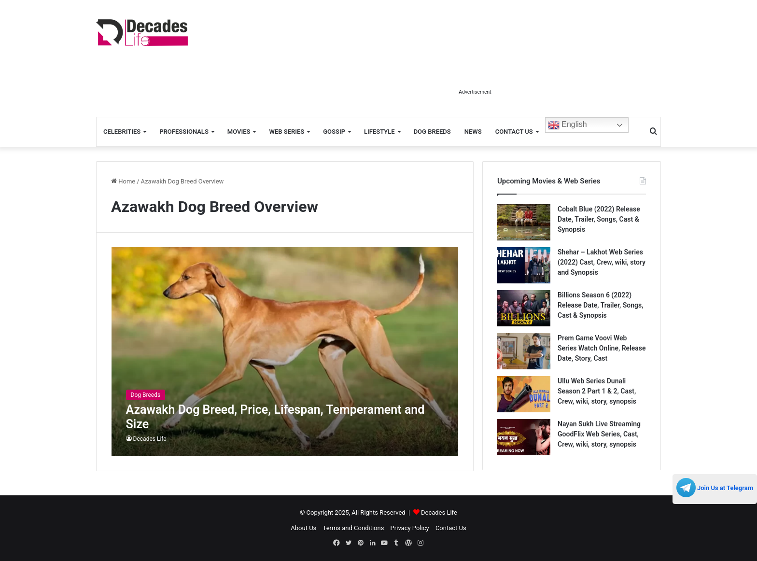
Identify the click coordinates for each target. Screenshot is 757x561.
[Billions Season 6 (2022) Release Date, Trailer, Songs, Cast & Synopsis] (523, 308)
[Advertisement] (475, 62)
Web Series (286, 131)
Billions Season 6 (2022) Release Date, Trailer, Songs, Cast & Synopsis (600, 305)
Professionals (184, 131)
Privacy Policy (410, 528)
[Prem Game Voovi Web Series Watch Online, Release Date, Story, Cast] (523, 351)
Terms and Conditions (353, 528)
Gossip (334, 131)
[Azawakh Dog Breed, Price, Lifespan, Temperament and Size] (285, 351)
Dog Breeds (432, 131)
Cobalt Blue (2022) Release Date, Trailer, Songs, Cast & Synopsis (599, 219)
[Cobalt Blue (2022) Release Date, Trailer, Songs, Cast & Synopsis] (523, 222)
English (567, 125)
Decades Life (150, 438)
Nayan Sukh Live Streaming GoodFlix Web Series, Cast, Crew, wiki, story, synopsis (599, 434)
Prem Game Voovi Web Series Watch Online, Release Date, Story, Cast (602, 348)
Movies (239, 131)
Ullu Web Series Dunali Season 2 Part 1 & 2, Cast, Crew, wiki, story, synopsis (597, 391)
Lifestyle (379, 131)
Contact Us (514, 131)
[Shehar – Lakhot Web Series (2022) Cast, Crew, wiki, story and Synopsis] (523, 265)
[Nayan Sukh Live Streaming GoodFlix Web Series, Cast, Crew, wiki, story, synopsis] (523, 437)
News (473, 131)
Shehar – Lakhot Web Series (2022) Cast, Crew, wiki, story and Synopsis (601, 262)
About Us (303, 528)
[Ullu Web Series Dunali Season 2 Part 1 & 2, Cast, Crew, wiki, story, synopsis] (523, 394)
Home (123, 181)
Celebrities (121, 131)
